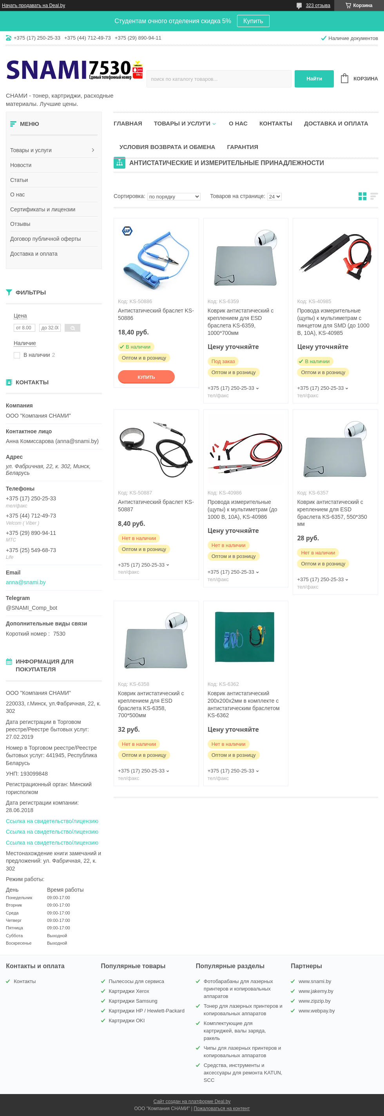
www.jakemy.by (316, 991)
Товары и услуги (31, 150)
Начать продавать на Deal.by (33, 5)
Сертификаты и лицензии (42, 209)
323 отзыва (318, 5)
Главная (128, 123)
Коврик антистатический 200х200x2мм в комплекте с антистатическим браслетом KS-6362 (244, 704)
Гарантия (242, 147)
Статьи (19, 180)
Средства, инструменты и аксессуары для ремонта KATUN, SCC (243, 1072)
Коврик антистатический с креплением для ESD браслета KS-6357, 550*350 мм (332, 513)
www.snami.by (315, 981)
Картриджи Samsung (133, 1001)
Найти (314, 79)
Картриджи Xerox (129, 991)
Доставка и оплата (34, 254)
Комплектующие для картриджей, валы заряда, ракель (235, 1030)
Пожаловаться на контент (222, 1108)
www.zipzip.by (315, 1001)
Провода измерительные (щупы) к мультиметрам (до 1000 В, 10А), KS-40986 (242, 509)
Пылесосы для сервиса (137, 981)
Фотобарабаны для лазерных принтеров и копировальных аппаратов (238, 988)
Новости (20, 165)
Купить (253, 21)
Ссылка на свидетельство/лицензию (52, 821)
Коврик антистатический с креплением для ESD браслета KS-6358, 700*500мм (151, 704)
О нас (17, 194)
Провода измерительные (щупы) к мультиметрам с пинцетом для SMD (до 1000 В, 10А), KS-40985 (333, 321)
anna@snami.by (25, 582)
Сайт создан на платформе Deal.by (192, 1101)
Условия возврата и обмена (167, 147)
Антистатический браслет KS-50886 (156, 314)
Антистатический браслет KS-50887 (156, 506)
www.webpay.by (317, 1011)
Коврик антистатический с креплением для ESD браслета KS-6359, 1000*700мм (241, 321)
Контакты (275, 123)
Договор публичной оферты (45, 239)
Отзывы (20, 224)
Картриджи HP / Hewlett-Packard (147, 1011)
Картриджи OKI (127, 1020)
